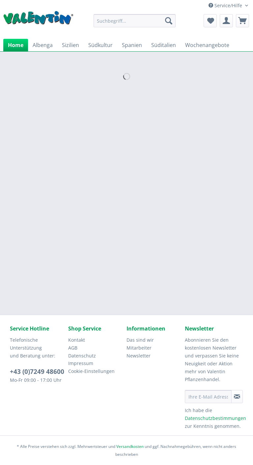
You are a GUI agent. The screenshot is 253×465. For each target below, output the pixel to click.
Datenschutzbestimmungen (215, 418)
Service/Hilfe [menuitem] (226, 5)
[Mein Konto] (226, 20)
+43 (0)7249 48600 (37, 371)
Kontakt (76, 340)
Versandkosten (130, 446)
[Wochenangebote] (207, 45)
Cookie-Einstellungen (91, 371)
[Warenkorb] (242, 20)
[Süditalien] (164, 45)
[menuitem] (135, 24)
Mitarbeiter (139, 348)
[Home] (15, 45)
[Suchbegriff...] (135, 20)
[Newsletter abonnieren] (237, 396)
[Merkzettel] (210, 20)
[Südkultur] (100, 45)
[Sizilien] (70, 45)
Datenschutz (82, 356)
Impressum (80, 363)
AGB (72, 348)
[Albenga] (42, 45)
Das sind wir (140, 340)
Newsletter (138, 356)
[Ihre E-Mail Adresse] (208, 396)
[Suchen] (169, 20)
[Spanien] (132, 45)
